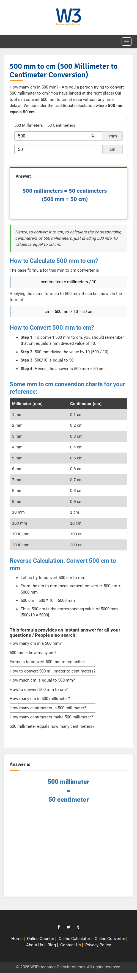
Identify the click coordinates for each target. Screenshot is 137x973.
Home (17, 938)
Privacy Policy (98, 944)
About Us (34, 944)
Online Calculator (74, 938)
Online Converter (110, 938)
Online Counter (40, 938)
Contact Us (70, 944)
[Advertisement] (68, 852)
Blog (52, 944)
